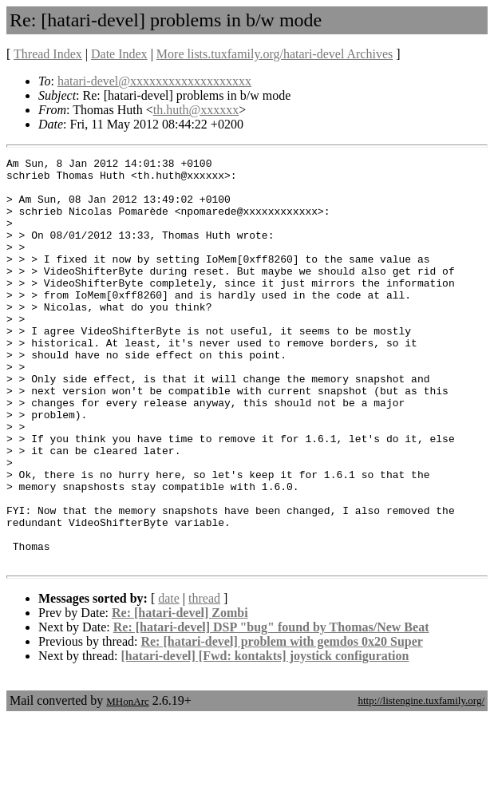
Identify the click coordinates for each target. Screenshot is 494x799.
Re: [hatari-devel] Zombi (180, 694)
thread (204, 679)
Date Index (119, 54)
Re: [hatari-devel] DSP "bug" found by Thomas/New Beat (271, 708)
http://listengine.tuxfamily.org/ (421, 782)
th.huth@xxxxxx (196, 110)
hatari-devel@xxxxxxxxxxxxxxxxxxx (154, 81)
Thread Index (48, 54)
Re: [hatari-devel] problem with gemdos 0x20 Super (281, 723)
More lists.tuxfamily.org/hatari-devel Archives (274, 54)
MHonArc (127, 783)
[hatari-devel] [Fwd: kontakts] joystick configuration (265, 737)
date (169, 679)
